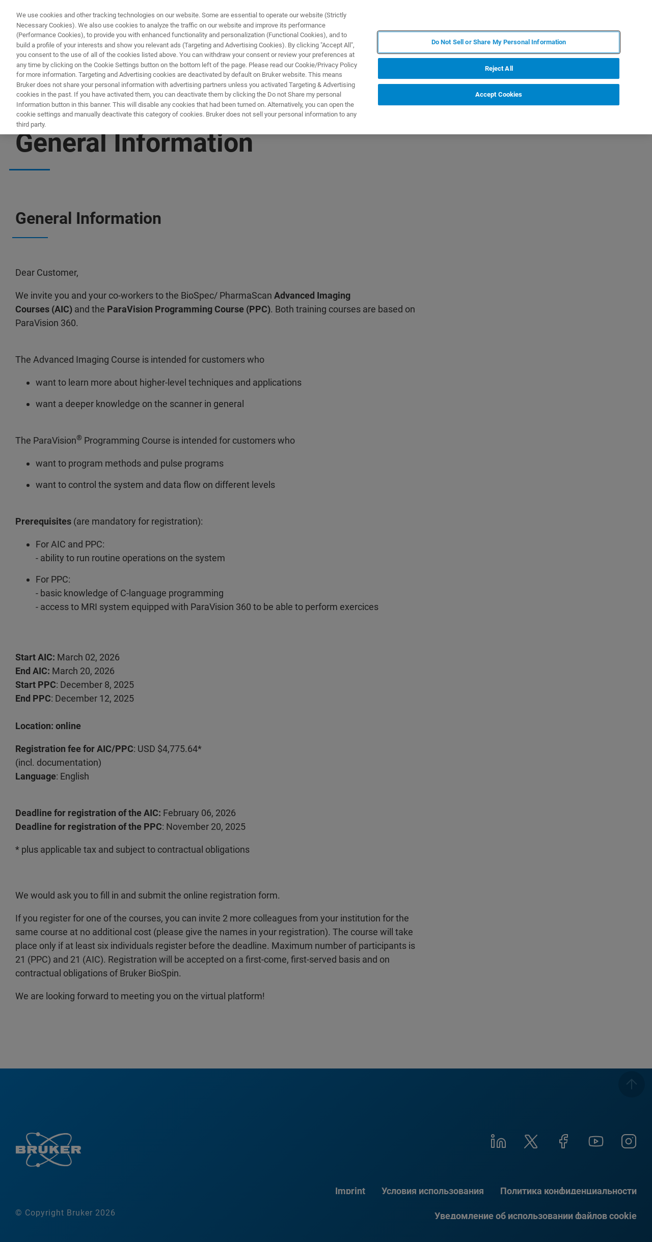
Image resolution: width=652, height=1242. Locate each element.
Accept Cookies (499, 94)
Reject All (499, 68)
